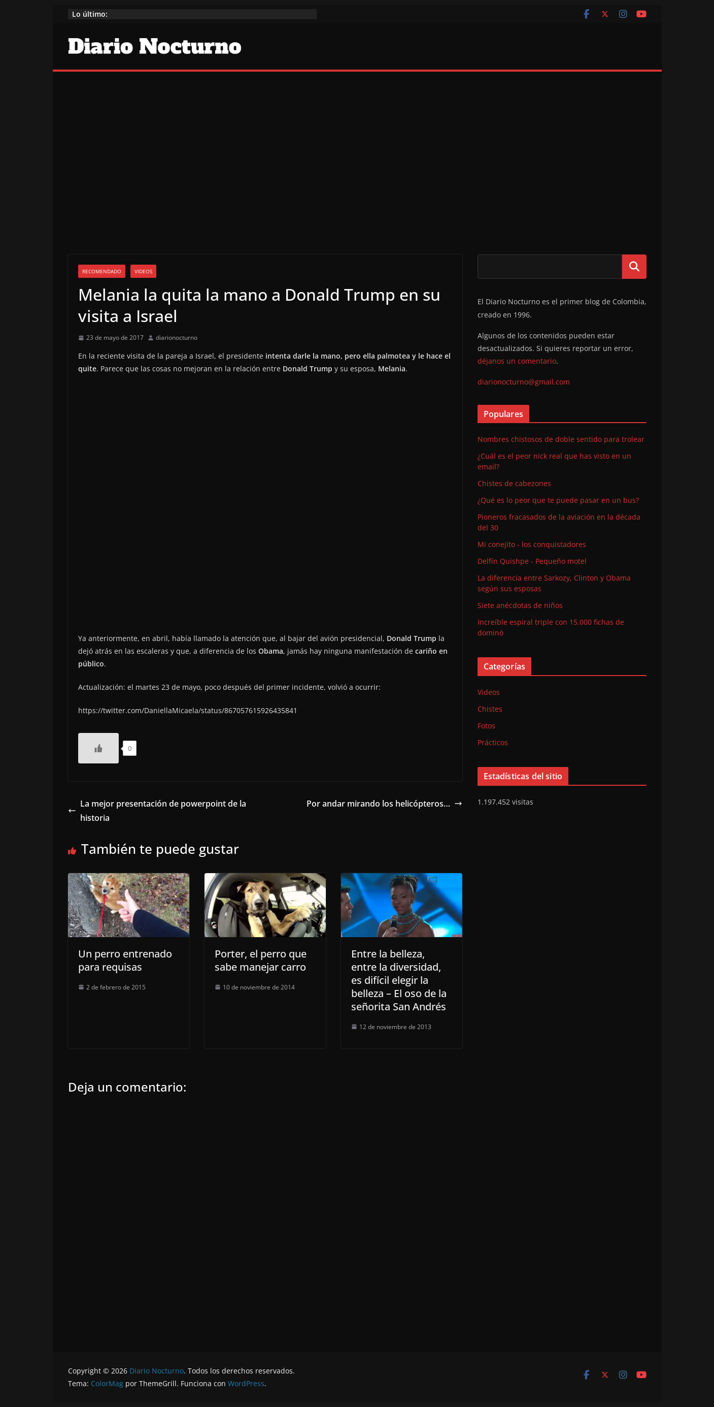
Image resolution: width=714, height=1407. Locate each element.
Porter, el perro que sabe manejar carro (261, 960)
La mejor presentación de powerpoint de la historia (157, 811)
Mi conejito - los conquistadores (532, 544)
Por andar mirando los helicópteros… (384, 803)
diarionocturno (176, 337)
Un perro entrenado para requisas (125, 960)
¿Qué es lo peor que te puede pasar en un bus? (558, 500)
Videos (143, 271)
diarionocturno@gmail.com (524, 382)
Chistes (490, 709)
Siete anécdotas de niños (520, 605)
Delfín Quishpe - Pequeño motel (532, 561)
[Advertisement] (357, 148)
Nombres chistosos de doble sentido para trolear (561, 439)
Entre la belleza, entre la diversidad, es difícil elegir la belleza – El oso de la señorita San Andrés (399, 980)
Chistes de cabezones (514, 483)
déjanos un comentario (517, 361)
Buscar (634, 266)
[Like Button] (98, 748)
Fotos (486, 725)
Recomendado (101, 271)
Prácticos (493, 742)
